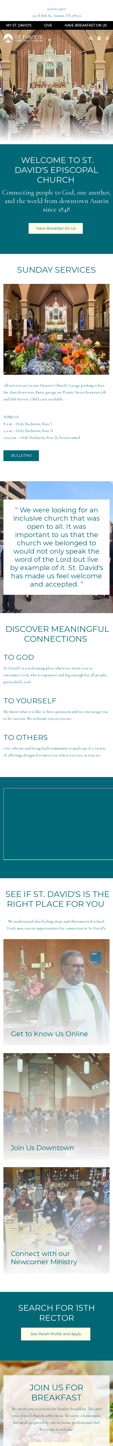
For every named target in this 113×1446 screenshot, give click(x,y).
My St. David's (19, 25)
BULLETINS (21, 455)
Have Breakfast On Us (86, 25)
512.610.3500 (56, 8)
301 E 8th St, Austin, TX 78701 (56, 15)
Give (48, 25)
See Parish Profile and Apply (55, 1334)
